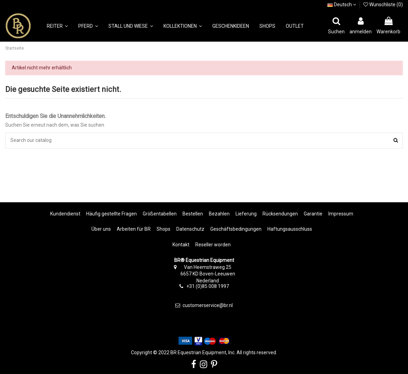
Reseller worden (213, 244)
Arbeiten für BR (134, 229)
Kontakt (180, 244)
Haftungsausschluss (289, 229)
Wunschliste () (383, 4)
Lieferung (246, 213)
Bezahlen (219, 213)
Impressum (340, 213)
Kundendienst (65, 213)
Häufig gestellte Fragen (111, 213)
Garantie (313, 213)
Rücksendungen (280, 213)
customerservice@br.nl (208, 305)
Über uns (101, 229)
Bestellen (193, 213)
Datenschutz (190, 229)
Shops (163, 229)
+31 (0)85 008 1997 (207, 286)
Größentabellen (160, 213)
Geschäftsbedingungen (235, 229)
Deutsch (341, 4)
